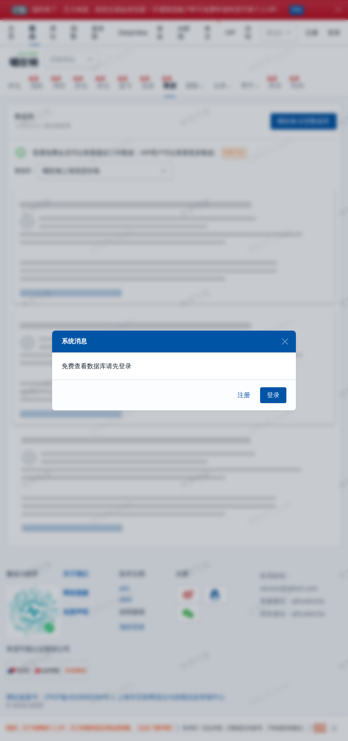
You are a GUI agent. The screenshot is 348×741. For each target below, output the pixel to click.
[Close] (285, 342)
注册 (243, 395)
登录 (273, 395)
